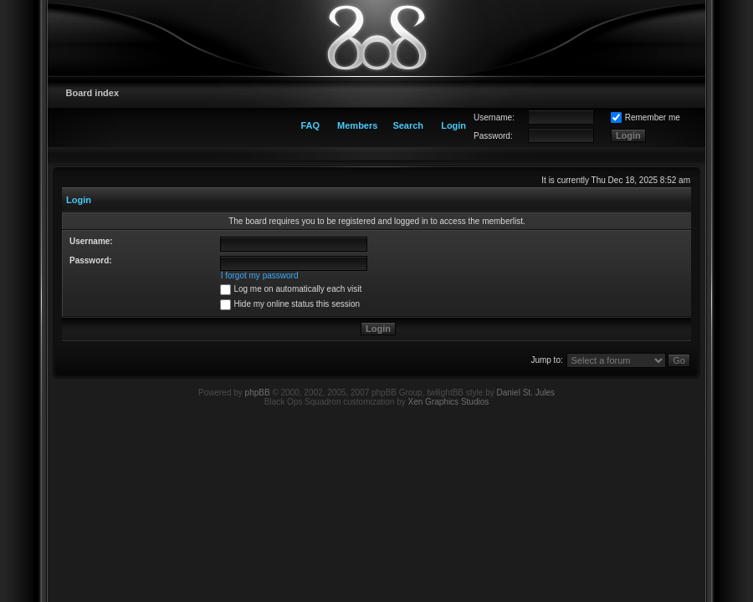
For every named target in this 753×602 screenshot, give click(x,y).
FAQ (310, 125)
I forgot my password (260, 275)
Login (453, 125)
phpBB (257, 392)
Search (407, 125)
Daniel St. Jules (526, 392)
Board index (93, 93)
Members (357, 125)
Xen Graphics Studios (448, 401)
